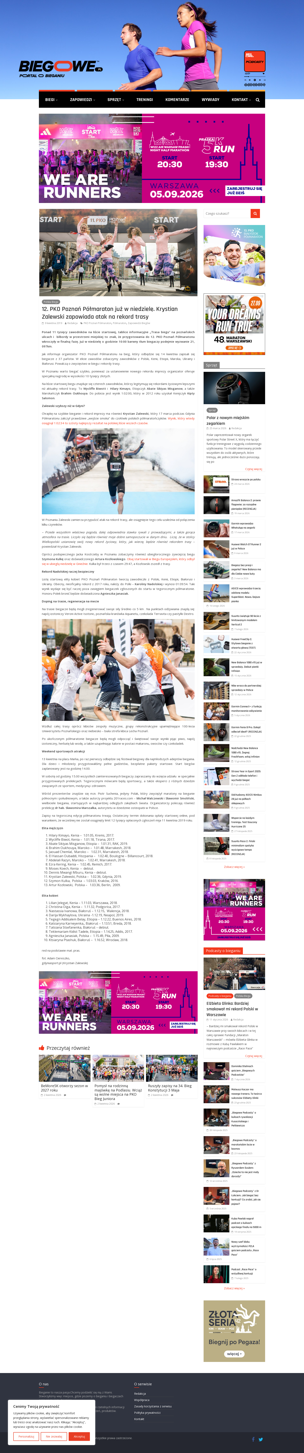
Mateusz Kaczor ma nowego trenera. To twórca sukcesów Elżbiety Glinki (246, 1093)
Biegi (50, 99)
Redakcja (72, 323)
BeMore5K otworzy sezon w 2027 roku (64, 1087)
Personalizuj (26, 1436)
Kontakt (240, 99)
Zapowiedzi (81, 99)
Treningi (145, 99)
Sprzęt (114, 99)
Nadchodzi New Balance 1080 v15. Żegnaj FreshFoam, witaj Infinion (245, 752)
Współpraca (141, 1400)
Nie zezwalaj (54, 1436)
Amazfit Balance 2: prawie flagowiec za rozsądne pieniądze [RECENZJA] (246, 504)
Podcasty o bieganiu (223, 950)
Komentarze (177, 99)
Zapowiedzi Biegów (139, 323)
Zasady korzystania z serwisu (153, 1406)
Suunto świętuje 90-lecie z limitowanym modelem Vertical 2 (246, 620)
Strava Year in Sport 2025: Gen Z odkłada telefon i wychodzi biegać (246, 775)
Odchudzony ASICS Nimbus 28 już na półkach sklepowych (246, 799)
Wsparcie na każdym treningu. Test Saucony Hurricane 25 (244, 822)
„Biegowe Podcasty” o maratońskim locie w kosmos (244, 1144)
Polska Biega (51, 302)
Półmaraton (119, 323)
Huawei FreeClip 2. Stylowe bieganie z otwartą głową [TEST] (243, 643)
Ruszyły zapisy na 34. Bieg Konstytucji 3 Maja (170, 1087)
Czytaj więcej (253, 469)
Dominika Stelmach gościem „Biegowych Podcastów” (243, 1070)
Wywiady (210, 99)
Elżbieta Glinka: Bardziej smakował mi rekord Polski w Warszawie (232, 1009)
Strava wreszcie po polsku (246, 479)
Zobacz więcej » (234, 867)
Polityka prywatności (147, 1413)
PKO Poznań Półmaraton (97, 323)
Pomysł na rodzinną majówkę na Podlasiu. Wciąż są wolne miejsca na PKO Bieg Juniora (118, 1092)
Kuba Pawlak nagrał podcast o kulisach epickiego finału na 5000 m (246, 1223)
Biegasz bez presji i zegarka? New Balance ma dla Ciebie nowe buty (246, 569)
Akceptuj (79, 1436)
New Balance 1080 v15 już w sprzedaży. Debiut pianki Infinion (246, 666)
